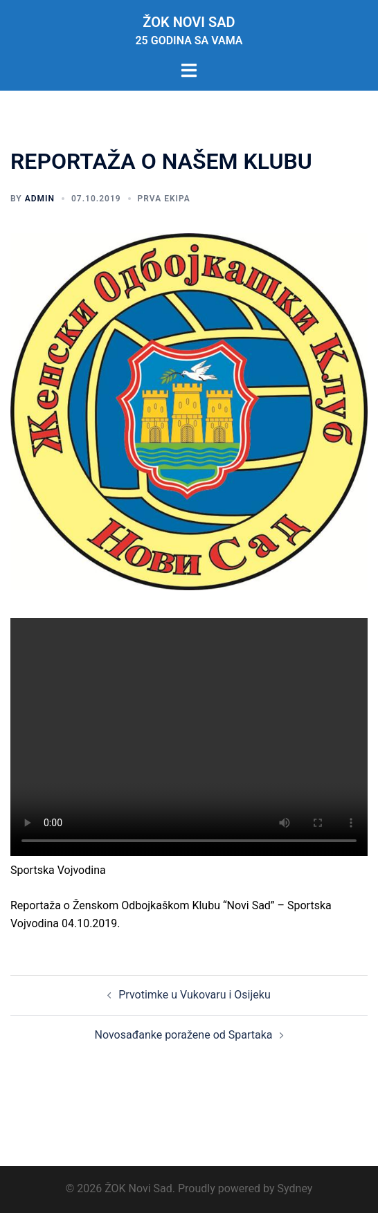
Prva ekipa (164, 198)
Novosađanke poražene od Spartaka (183, 1034)
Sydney (295, 1188)
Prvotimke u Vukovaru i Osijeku (194, 994)
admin (40, 198)
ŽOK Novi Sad (189, 22)
